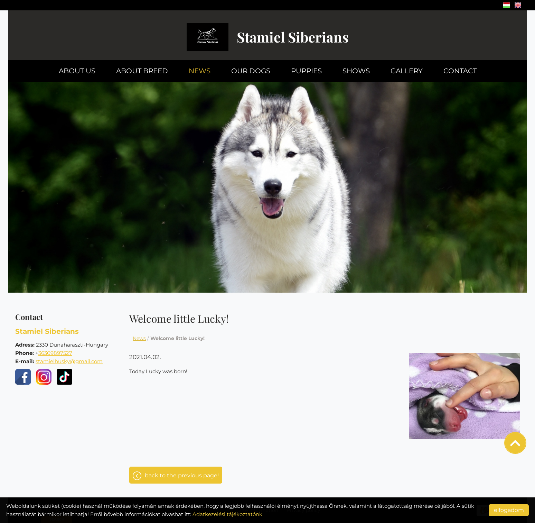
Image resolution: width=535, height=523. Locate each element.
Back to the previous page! (182, 475)
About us (77, 71)
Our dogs (250, 71)
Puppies (306, 71)
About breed (142, 71)
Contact (460, 71)
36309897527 (55, 353)
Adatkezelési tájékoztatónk (227, 514)
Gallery (407, 71)
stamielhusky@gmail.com (69, 361)
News (199, 71)
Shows (356, 71)
